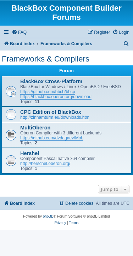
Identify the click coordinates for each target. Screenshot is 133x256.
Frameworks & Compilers (45, 58)
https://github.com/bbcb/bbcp (47, 91)
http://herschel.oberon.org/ (45, 163)
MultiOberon (35, 127)
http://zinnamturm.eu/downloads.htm (54, 117)
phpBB (48, 216)
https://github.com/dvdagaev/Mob (51, 137)
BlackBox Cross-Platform (51, 81)
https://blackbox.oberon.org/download (56, 96)
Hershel (29, 153)
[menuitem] (19, 32)
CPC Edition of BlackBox (50, 112)
